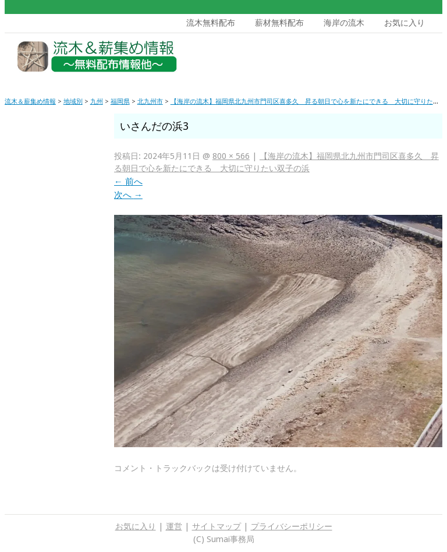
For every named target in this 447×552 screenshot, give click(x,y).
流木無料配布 (210, 22)
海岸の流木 (344, 22)
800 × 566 (231, 156)
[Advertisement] (353, 59)
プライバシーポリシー (291, 526)
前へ (128, 181)
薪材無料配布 (279, 22)
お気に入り (404, 22)
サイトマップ (216, 526)
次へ (128, 195)
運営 (174, 526)
